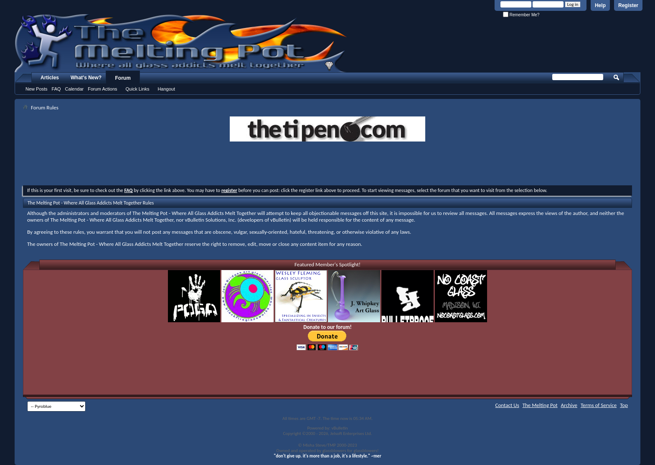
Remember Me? (521, 15)
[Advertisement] (327, 164)
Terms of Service (599, 405)
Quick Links (138, 88)
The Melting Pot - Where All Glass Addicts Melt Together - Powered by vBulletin (181, 43)
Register (628, 5)
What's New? (86, 78)
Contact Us (507, 405)
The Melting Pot (540, 405)
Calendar (74, 88)
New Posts (36, 88)
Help (600, 5)
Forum (123, 78)
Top (624, 405)
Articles (50, 78)
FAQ (56, 88)
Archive (569, 405)
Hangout (166, 88)
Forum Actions (102, 88)
